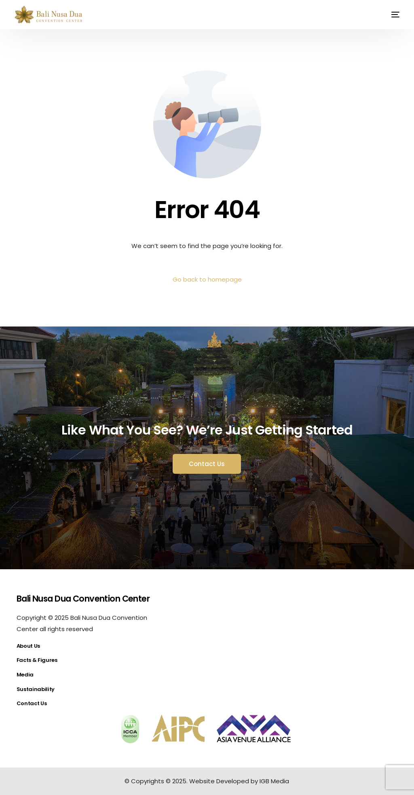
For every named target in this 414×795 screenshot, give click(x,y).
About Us (28, 646)
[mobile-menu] (390, 14)
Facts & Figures (37, 660)
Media (25, 674)
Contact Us (32, 703)
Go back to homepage (207, 279)
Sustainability (36, 689)
